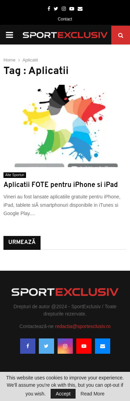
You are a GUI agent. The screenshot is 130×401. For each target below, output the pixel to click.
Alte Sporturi (14, 175)
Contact (65, 19)
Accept (63, 393)
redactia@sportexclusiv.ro (83, 326)
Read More (92, 393)
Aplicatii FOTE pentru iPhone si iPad (60, 185)
